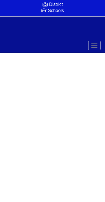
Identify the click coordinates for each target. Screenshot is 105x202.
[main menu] (94, 45)
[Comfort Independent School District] (52, 30)
